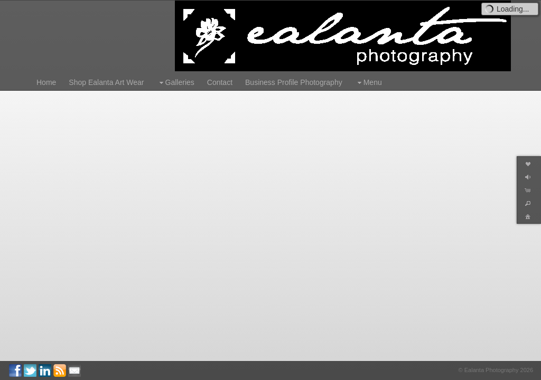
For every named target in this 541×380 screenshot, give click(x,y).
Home (46, 82)
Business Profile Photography (293, 82)
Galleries (175, 82)
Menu (368, 82)
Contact (219, 82)
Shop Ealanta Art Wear (106, 82)
